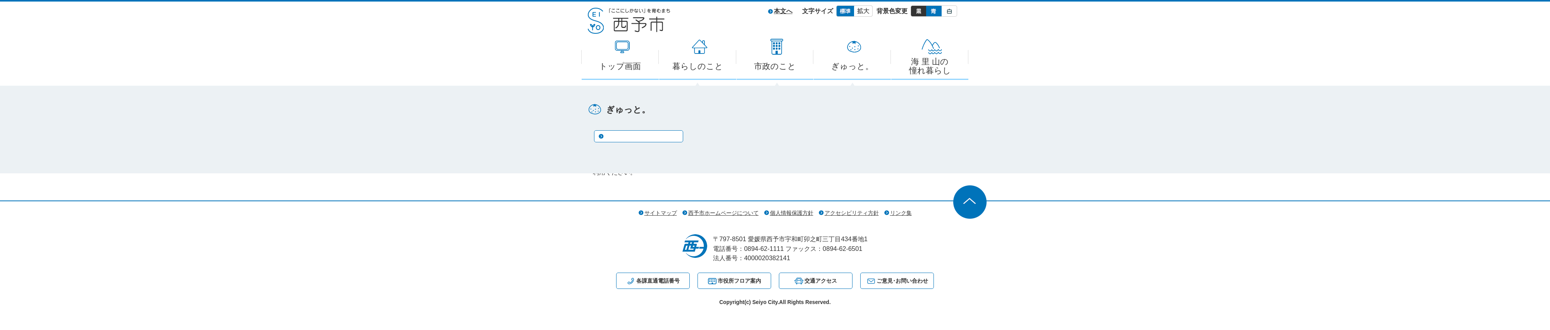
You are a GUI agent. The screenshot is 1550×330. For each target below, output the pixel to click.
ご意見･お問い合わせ (902, 281)
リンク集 (901, 213)
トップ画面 (620, 66)
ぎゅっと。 (852, 66)
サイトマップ (660, 213)
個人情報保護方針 (791, 213)
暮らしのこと (697, 66)
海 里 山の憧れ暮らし (930, 66)
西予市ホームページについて (723, 213)
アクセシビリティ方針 (852, 213)
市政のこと (775, 66)
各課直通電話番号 (658, 281)
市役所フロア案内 (739, 281)
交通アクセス (820, 281)
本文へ (783, 11)
